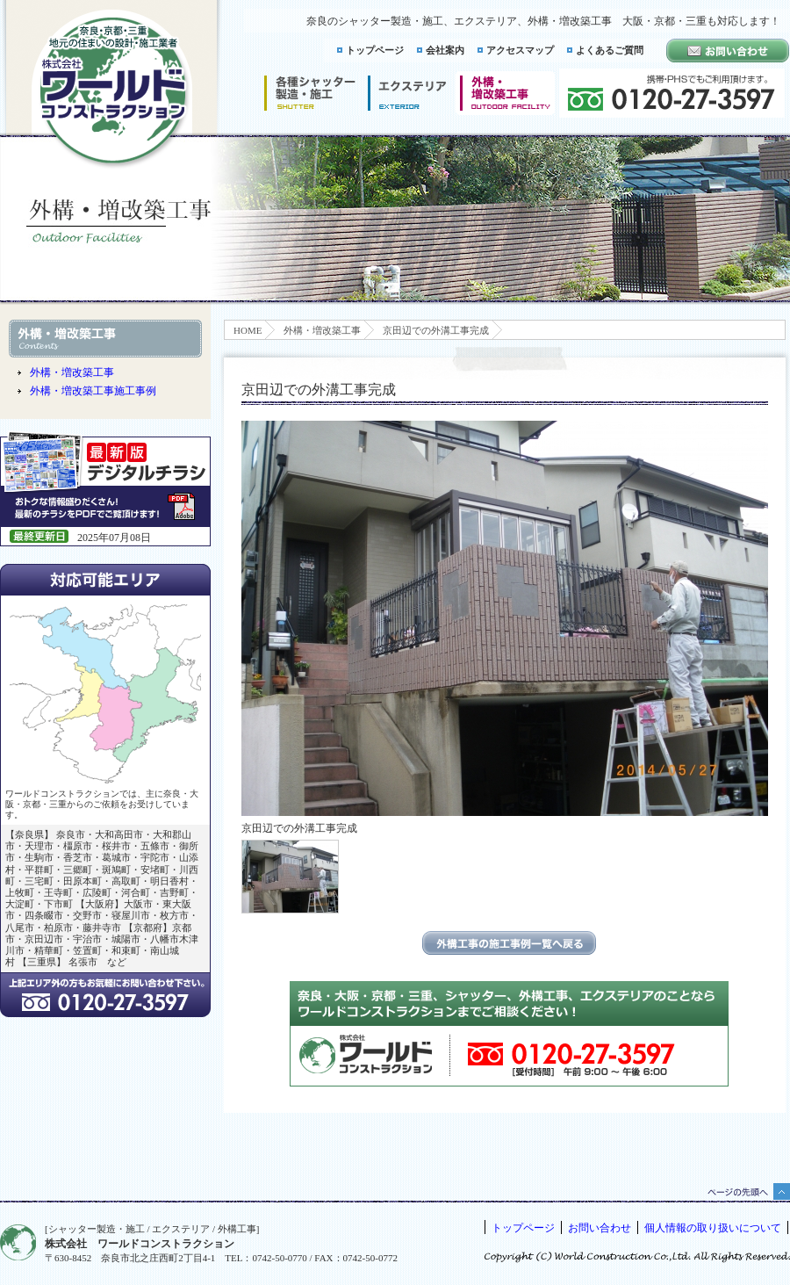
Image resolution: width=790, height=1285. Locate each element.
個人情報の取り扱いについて (712, 1228)
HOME (247, 330)
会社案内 (445, 50)
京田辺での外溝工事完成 (436, 330)
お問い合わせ (599, 1228)
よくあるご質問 (609, 50)
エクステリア (407, 93)
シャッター (309, 93)
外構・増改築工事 (322, 330)
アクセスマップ (520, 50)
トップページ (375, 50)
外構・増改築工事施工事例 (93, 391)
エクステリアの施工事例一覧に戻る (509, 943)
